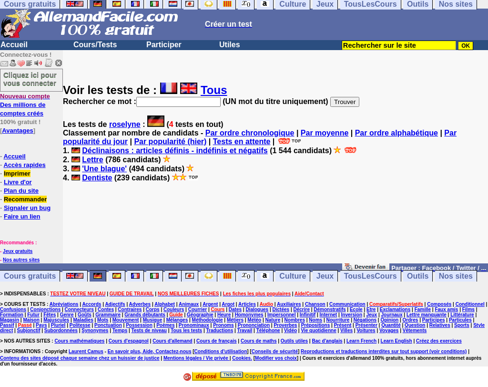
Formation (11, 314)
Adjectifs (115, 304)
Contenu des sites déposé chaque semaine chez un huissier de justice (80, 358)
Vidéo (290, 330)
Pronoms (223, 325)
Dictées (281, 309)
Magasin (9, 320)
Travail (245, 330)
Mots (102, 320)
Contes (106, 309)
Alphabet (164, 304)
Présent (343, 325)
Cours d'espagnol (129, 341)
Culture (292, 276)
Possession (139, 325)
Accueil (14, 45)
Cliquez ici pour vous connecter (30, 79)
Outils (417, 276)
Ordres (410, 320)
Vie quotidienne (318, 330)
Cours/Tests (95, 45)
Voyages (388, 330)
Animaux (189, 304)
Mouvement (125, 320)
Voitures (365, 330)
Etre (371, 309)
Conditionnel (470, 304)
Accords (91, 304)
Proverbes (285, 325)
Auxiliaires (289, 304)
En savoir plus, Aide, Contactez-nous (150, 351)
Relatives (439, 325)
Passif (7, 325)
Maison (31, 320)
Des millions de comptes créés (25, 105)
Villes (346, 330)
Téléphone (268, 330)
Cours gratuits (30, 276)
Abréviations (64, 304)
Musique (153, 320)
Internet (328, 314)
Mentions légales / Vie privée (196, 358)
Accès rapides (24, 164)
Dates (235, 309)
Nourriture (337, 320)
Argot (228, 304)
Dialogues (256, 309)
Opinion (389, 320)
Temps (120, 330)
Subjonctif (29, 330)
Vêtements (415, 330)
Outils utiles (294, 341)
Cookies (241, 358)
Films (468, 309)
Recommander (25, 199)
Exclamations (395, 309)
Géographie (200, 314)
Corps (153, 309)
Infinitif (307, 314)
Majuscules (56, 320)
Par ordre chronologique (250, 133)
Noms (315, 320)
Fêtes (49, 314)
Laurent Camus (86, 351)
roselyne (125, 124)
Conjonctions (45, 309)
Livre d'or (18, 182)
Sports (461, 325)
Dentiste (97, 178)
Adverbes (140, 304)
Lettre (92, 160)
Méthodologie (207, 320)
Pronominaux (194, 325)
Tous (214, 90)
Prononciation (254, 325)
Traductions (220, 330)
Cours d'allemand (172, 341)
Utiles (229, 45)
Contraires (130, 309)
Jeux (325, 276)
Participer (164, 45)
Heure (224, 314)
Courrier (197, 309)
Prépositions (315, 325)
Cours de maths (259, 341)
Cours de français (216, 341)
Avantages (17, 130)
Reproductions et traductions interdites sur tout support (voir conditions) (384, 351)
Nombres (295, 320)
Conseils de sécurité (275, 351)
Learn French (361, 341)
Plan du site (21, 190)
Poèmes (165, 325)
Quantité (391, 325)
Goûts (85, 314)
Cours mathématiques (79, 341)
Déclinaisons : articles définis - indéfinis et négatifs (174, 150)
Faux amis (446, 309)
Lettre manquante (427, 314)
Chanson (315, 304)
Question (415, 325)
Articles (247, 304)
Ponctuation (108, 325)
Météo (254, 320)
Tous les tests (186, 330)
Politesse (80, 325)
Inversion (351, 314)
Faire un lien (22, 216)
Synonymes (94, 330)
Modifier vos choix (276, 358)
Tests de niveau (149, 330)
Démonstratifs (330, 309)
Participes (433, 320)
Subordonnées (61, 330)
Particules (460, 320)
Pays (41, 325)
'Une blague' (104, 169)
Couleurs (173, 309)
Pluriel (58, 325)
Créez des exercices (439, 341)
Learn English (396, 341)
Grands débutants (144, 314)
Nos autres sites (21, 259)
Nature (273, 320)
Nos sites (456, 276)
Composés (439, 304)
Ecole (356, 309)
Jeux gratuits (17, 251)
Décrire (301, 309)
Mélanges (177, 320)
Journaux (392, 314)
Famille (423, 309)
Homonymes (249, 314)
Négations (365, 320)
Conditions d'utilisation (220, 351)
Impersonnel (281, 314)
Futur (33, 314)
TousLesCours (370, 276)
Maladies (83, 320)
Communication (347, 304)
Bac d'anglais (327, 341)
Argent (210, 304)
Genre (67, 314)
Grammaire (108, 314)
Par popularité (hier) (170, 141)
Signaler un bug (27, 207)
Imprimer (17, 173)
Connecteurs (79, 309)
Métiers (235, 320)
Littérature (462, 314)
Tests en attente (242, 141)
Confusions (13, 309)
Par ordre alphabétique (396, 133)
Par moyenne (324, 133)
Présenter (366, 325)
